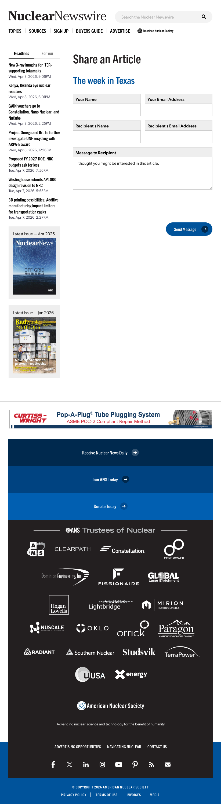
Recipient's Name (92, 126)
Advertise (120, 31)
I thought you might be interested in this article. (142, 173)
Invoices (134, 794)
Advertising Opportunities (78, 746)
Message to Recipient (95, 152)
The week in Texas (104, 80)
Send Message (191, 229)
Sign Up (61, 31)
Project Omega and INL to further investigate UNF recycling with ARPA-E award (34, 138)
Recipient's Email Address (172, 126)
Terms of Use (107, 794)
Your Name (86, 99)
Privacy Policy (73, 794)
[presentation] (114, 205)
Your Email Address (165, 99)
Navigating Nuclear (124, 746)
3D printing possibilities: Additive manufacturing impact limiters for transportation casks (34, 205)
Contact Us (157, 746)
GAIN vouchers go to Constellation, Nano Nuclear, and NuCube (34, 111)
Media (155, 794)
